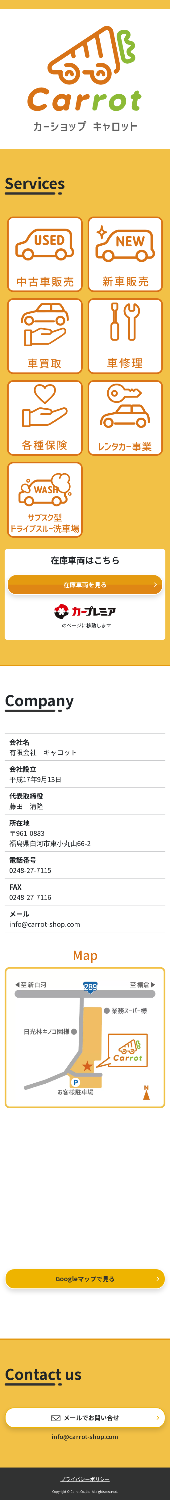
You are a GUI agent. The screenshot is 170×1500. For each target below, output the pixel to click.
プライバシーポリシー (85, 1479)
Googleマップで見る (85, 1278)
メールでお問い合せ (91, 1417)
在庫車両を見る (85, 584)
